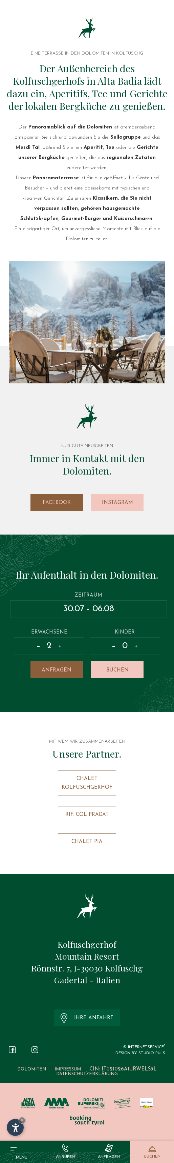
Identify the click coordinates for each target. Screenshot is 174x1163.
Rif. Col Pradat (87, 814)
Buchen (117, 670)
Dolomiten (31, 1069)
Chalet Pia (87, 841)
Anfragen (56, 670)
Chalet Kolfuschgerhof (87, 783)
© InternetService (144, 1047)
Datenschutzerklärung (87, 1074)
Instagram (117, 502)
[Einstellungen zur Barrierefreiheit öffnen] (15, 1127)
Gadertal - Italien (87, 979)
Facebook (57, 502)
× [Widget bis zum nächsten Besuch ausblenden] (22, 1120)
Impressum (68, 1069)
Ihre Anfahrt (87, 1018)
